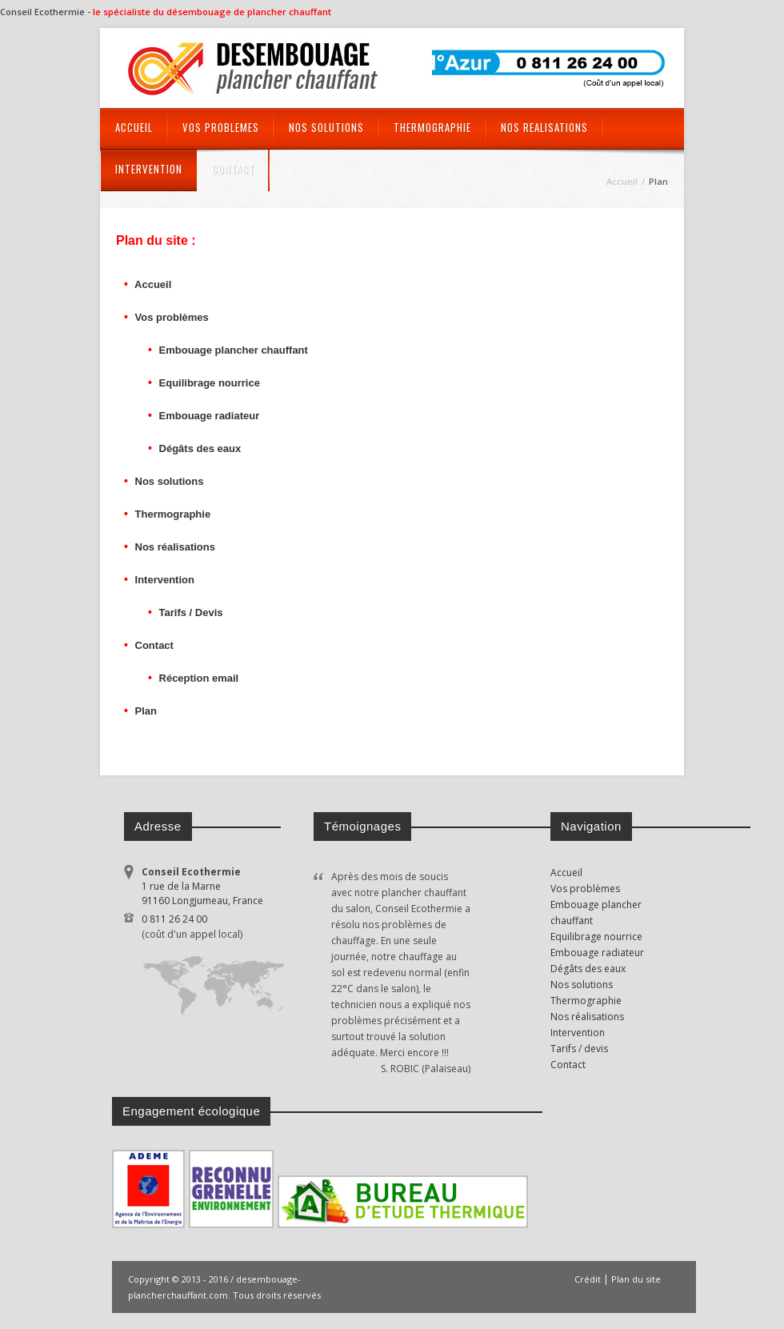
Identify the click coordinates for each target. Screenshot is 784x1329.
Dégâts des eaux (198, 448)
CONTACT (233, 169)
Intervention (164, 580)
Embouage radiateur (207, 416)
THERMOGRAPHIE (432, 127)
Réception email (197, 678)
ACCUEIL (134, 127)
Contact (154, 645)
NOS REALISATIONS (544, 127)
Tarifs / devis (579, 1048)
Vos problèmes (172, 317)
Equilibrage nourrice (208, 383)
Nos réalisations (173, 547)
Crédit (587, 1279)
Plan (146, 711)
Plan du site (636, 1279)
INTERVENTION (148, 169)
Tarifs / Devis (189, 612)
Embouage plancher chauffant (232, 350)
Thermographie (171, 514)
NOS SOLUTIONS (326, 127)
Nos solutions (168, 481)
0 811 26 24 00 (222, 927)
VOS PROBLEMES (220, 127)
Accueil (151, 284)
